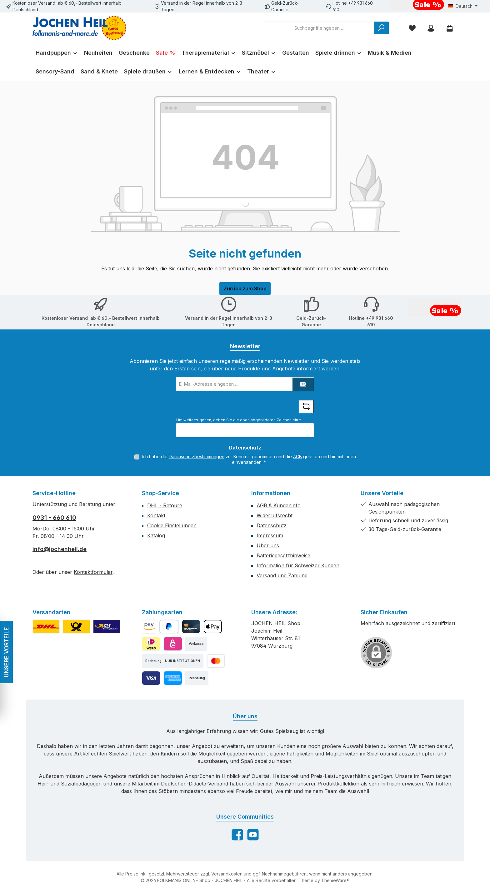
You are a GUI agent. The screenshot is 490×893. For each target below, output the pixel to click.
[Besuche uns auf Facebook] (237, 835)
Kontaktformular (93, 572)
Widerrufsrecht (274, 515)
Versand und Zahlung (282, 575)
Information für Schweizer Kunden (298, 565)
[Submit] (303, 384)
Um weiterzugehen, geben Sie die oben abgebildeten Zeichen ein (238, 420)
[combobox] (319, 28)
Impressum (270, 535)
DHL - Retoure (164, 505)
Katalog (156, 535)
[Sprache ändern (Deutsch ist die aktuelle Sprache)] (463, 6)
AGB (297, 456)
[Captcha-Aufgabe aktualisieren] (306, 406)
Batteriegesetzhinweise (283, 555)
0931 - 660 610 (54, 517)
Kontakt (156, 515)
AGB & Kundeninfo (279, 505)
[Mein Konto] (431, 28)
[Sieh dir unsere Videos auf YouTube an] (253, 835)
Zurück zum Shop (245, 288)
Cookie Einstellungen (172, 525)
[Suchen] (381, 28)
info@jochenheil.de (59, 549)
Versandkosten (226, 873)
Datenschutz (272, 525)
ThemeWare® (335, 880)
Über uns (268, 545)
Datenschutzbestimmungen (196, 456)
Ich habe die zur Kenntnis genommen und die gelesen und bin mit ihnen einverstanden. (249, 459)
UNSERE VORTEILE (6, 652)
